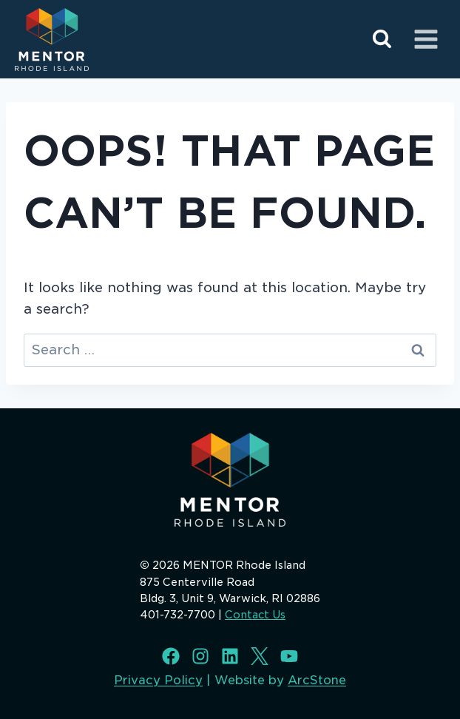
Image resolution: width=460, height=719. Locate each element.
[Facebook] (171, 656)
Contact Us (255, 615)
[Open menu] (425, 38)
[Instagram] (200, 656)
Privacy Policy (158, 680)
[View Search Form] (382, 39)
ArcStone (317, 680)
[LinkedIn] (230, 656)
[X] (259, 656)
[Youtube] (289, 656)
